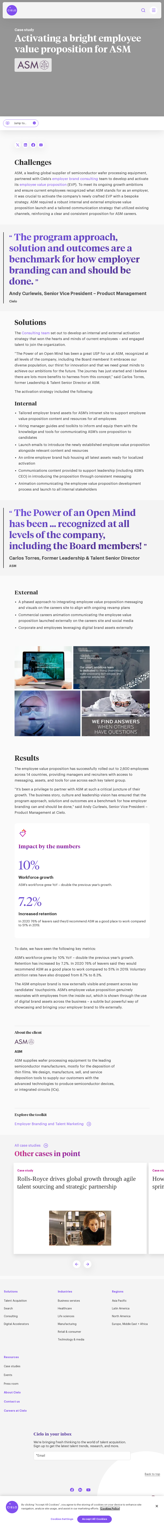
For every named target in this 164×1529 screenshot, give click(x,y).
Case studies (12, 1366)
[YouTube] (88, 1489)
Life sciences (66, 1316)
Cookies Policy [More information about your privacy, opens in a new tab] (110, 1508)
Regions (117, 1291)
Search (8, 1308)
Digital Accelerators (16, 1324)
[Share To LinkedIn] (25, 145)
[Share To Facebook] (33, 145)
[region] (82, 1512)
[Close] (157, 1506)
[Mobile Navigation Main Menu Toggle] (153, 10)
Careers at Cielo (15, 1410)
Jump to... (21, 123)
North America (121, 1316)
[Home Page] (12, 10)
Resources (11, 1357)
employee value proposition (43, 184)
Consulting (11, 1316)
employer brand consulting (75, 179)
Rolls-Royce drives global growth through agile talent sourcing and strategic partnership (77, 1182)
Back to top (152, 1474)
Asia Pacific (119, 1301)
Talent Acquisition (15, 1301)
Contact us (12, 1401)
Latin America (120, 1308)
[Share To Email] (41, 145)
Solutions (11, 1291)
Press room (11, 1384)
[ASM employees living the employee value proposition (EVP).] (82, 648)
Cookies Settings (62, 1519)
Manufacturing (67, 1324)
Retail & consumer (69, 1332)
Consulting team (36, 333)
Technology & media (71, 1339)
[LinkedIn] (80, 1489)
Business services (69, 1301)
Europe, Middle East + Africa (130, 1324)
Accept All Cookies (94, 1519)
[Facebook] (72, 1489)
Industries (65, 1291)
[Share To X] (18, 145)
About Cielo (12, 1392)
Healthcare (65, 1308)
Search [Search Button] (143, 10)
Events (8, 1375)
